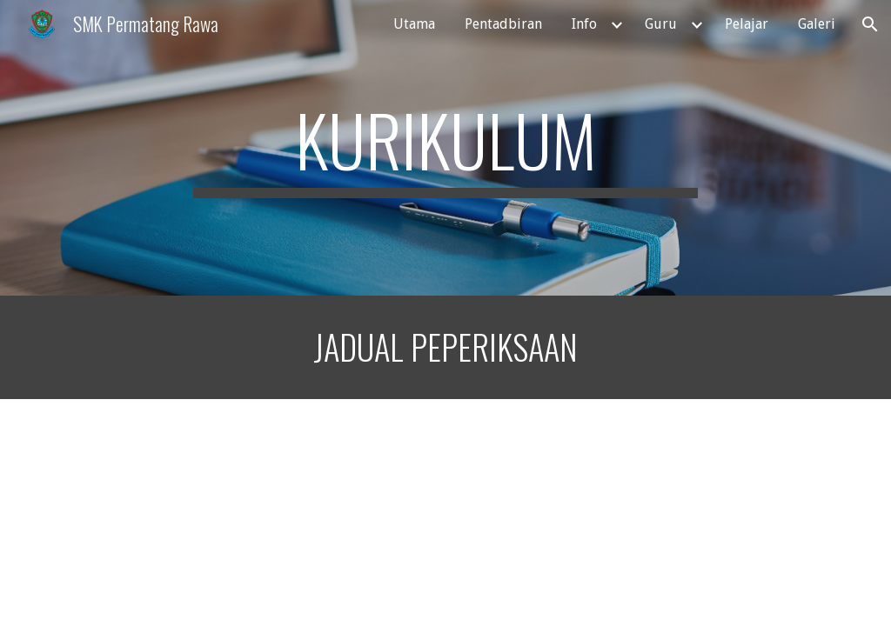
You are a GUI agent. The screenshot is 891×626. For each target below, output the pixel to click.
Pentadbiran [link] (503, 24)
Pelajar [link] (746, 24)
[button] (870, 24)
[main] (445, 147)
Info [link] (584, 24)
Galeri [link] (816, 24)
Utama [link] (414, 24)
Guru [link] (661, 24)
